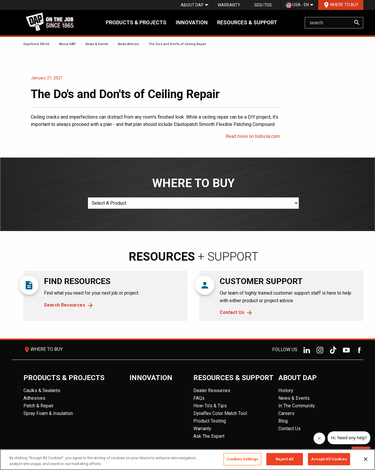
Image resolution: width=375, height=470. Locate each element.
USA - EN (297, 5)
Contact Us (232, 312)
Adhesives (34, 398)
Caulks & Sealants (41, 390)
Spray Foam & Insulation (48, 413)
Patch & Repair (38, 406)
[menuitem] (192, 4)
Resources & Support (247, 22)
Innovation (192, 22)
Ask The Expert (208, 436)
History (285, 390)
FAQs (198, 398)
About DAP (192, 5)
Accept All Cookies (329, 459)
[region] (187, 459)
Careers (286, 413)
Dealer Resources (211, 390)
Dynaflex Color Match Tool (220, 413)
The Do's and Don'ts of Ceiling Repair (177, 44)
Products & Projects (136, 22)
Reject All (285, 459)
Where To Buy (341, 4)
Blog (283, 421)
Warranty (229, 5)
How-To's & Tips (210, 406)
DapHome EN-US (36, 44)
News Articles (128, 44)
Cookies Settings (242, 459)
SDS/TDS (263, 5)
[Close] (365, 459)
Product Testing (209, 421)
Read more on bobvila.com (253, 136)
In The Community (296, 406)
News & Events (97, 44)
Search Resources (64, 305)
